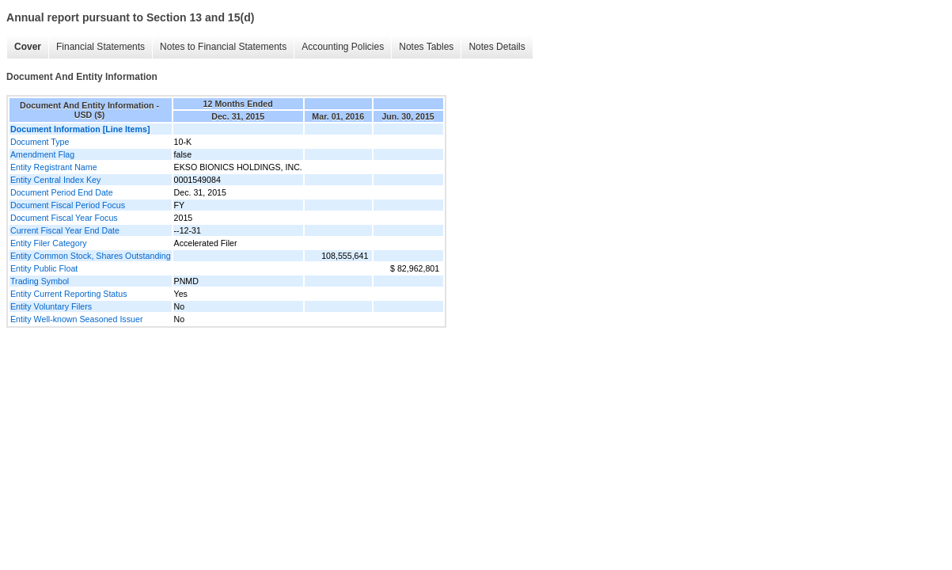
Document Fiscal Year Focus (64, 217)
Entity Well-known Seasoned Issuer (76, 319)
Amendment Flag (42, 154)
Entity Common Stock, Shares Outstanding (90, 255)
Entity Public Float (44, 268)
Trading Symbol (39, 281)
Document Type (39, 141)
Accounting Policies (343, 46)
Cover (27, 46)
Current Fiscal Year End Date (64, 230)
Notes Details (496, 46)
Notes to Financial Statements (223, 46)
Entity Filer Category (48, 243)
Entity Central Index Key (55, 179)
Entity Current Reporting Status (68, 293)
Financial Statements (100, 46)
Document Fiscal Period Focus (67, 205)
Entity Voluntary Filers (51, 306)
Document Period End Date (61, 192)
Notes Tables (426, 46)
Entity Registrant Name (53, 167)
